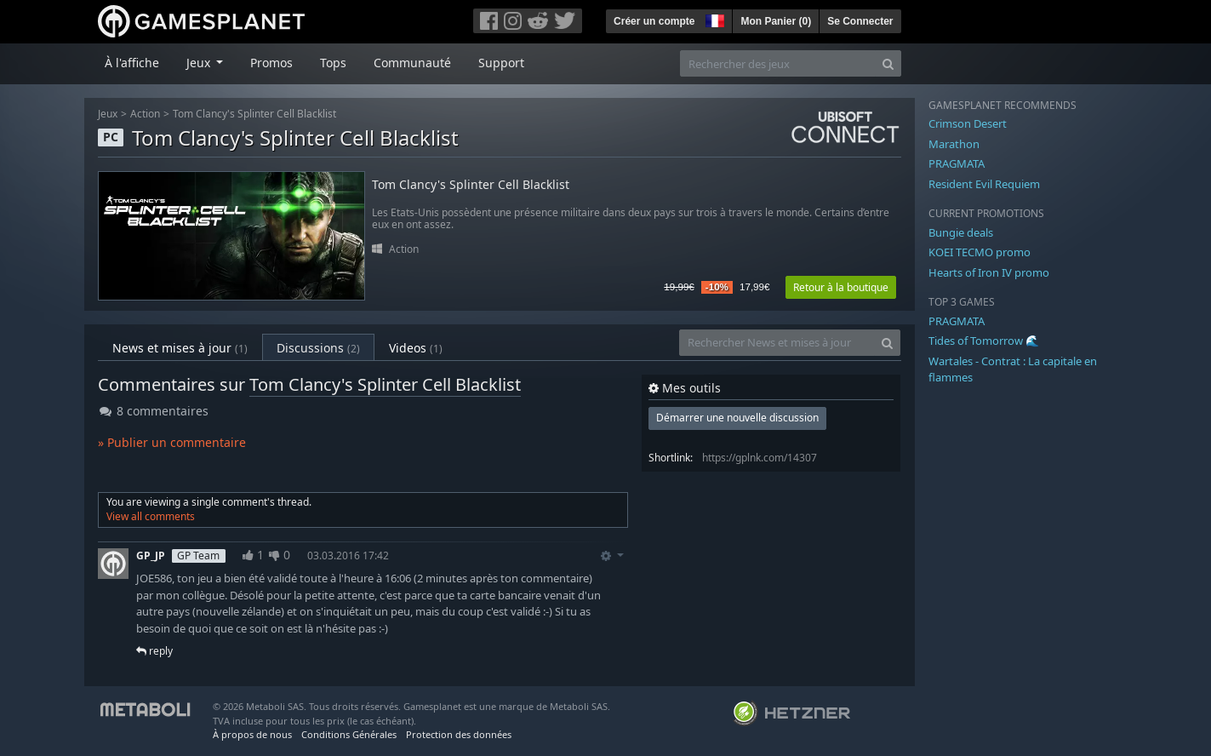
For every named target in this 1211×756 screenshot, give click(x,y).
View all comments (150, 516)
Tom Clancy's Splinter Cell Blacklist (254, 113)
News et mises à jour (180, 348)
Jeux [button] (200, 62)
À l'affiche (132, 62)
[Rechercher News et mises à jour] (777, 342)
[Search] (888, 63)
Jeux (107, 113)
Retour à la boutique (840, 287)
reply (154, 651)
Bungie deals (960, 232)
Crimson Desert (967, 123)
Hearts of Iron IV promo (988, 272)
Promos (271, 62)
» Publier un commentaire (172, 442)
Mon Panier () (775, 21)
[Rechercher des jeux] (778, 63)
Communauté (412, 62)
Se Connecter (860, 21)
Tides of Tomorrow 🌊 (983, 340)
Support (501, 62)
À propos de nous (252, 734)
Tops (333, 62)
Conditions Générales (349, 734)
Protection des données (458, 734)
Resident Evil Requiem (984, 184)
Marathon (954, 144)
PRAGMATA (956, 163)
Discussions (318, 348)
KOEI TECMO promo (979, 252)
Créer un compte (654, 21)
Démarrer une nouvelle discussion (737, 417)
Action (145, 113)
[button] (713, 18)
